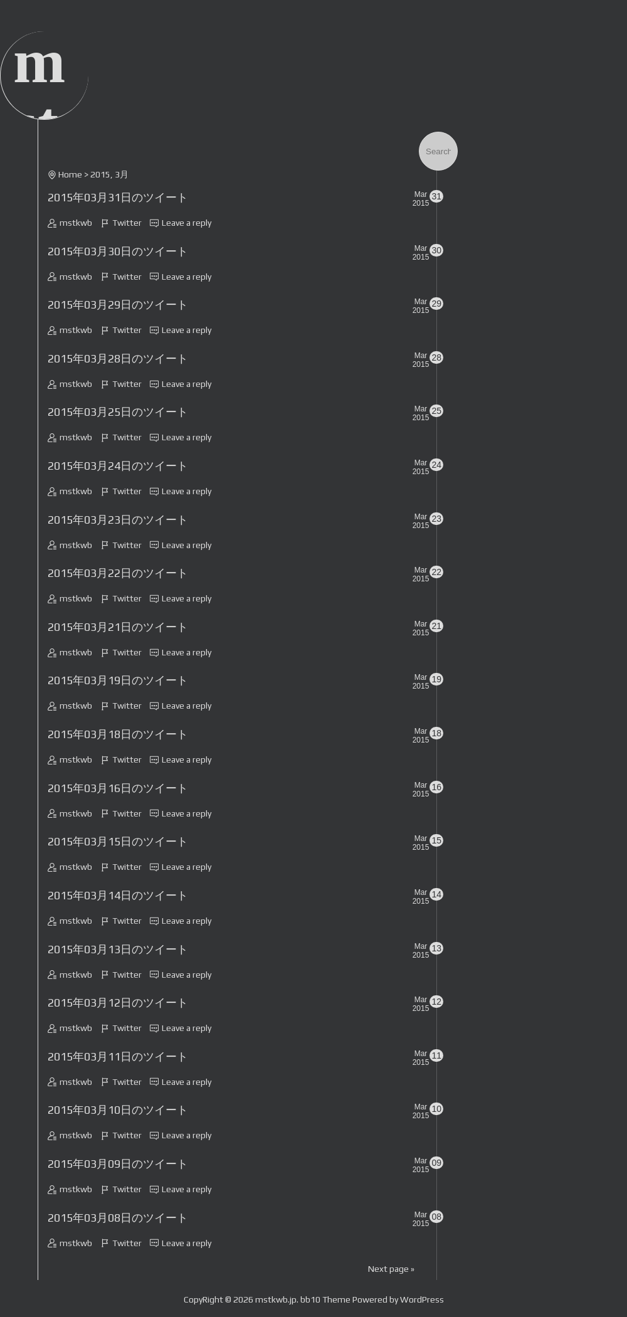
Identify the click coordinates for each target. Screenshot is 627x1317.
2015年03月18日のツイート (118, 734)
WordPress (422, 1299)
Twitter (127, 223)
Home (70, 174)
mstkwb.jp (276, 1299)
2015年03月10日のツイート (118, 1109)
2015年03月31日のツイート (118, 197)
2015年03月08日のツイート (118, 1217)
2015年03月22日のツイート (118, 572)
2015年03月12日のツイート (118, 1002)
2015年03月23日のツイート (118, 519)
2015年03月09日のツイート (118, 1163)
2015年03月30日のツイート (118, 251)
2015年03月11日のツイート (118, 1056)
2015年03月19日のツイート (118, 680)
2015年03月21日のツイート (118, 626)
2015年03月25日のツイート (118, 411)
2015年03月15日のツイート (118, 841)
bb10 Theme (325, 1299)
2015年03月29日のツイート (118, 304)
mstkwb (76, 223)
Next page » (391, 1269)
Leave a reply (186, 223)
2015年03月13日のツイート (118, 949)
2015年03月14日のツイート (118, 895)
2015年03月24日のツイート (118, 465)
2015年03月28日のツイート (118, 358)
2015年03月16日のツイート (118, 788)
